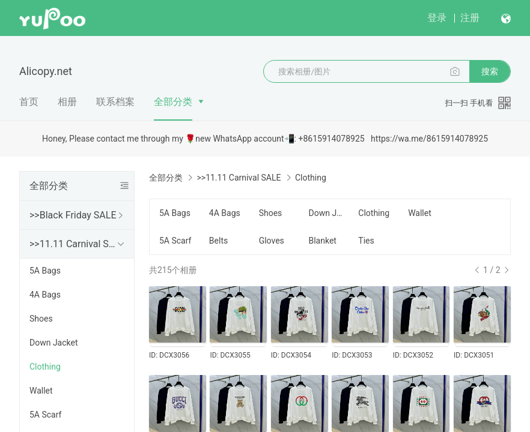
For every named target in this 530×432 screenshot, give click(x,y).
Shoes (41, 318)
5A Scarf (45, 414)
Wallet (41, 390)
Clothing (45, 366)
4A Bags (45, 294)
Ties (366, 240)
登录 (436, 17)
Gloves (271, 240)
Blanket (322, 240)
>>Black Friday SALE (73, 215)
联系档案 (115, 101)
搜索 (489, 71)
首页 (28, 101)
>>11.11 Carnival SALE (74, 244)
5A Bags (45, 270)
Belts (218, 240)
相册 (67, 101)
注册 (470, 17)
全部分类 (173, 101)
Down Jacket (53, 342)
